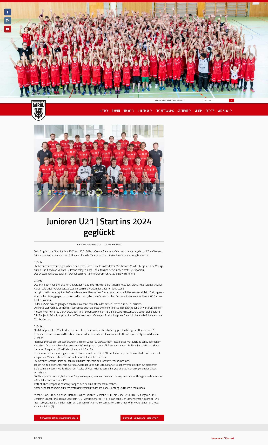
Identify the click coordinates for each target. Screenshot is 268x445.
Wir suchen (225, 111)
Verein (198, 111)
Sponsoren (184, 111)
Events (210, 111)
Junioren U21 (94, 244)
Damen (116, 111)
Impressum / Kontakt (222, 438)
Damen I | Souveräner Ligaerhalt (142, 418)
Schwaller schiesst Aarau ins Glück (57, 418)
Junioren (128, 111)
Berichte (81, 244)
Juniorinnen (145, 111)
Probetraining (165, 111)
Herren (104, 111)
